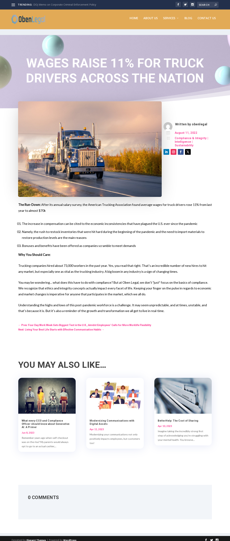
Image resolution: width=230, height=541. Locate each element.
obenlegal (199, 121)
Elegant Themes (36, 536)
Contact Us (207, 21)
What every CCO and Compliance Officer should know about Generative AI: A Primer (46, 420)
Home (134, 21)
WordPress (69, 536)
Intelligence (183, 138)
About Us (150, 21)
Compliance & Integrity (191, 135)
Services (169, 21)
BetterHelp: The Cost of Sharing (178, 417)
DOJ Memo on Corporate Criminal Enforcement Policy (64, 4)
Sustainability (184, 142)
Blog (188, 21)
